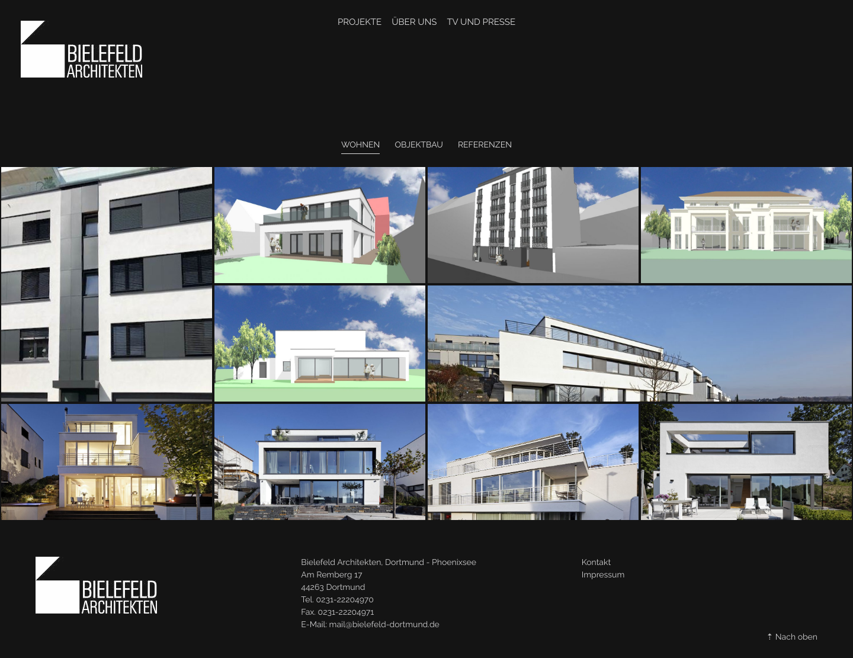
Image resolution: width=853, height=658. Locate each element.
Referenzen (485, 145)
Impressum (603, 575)
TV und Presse (481, 22)
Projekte (359, 22)
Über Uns (414, 22)
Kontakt (596, 562)
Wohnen (360, 145)
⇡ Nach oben (792, 637)
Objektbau (418, 145)
